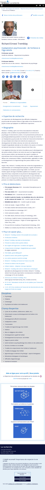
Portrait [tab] (5, 102)
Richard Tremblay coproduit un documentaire (17, 240)
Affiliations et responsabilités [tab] (18, 102)
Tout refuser (22, 477)
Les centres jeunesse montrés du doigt (16, 258)
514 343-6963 (16, 70)
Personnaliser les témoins (23, 474)
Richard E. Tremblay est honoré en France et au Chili (19, 261)
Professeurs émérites (11, 237)
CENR (29, 378)
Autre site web (22, 76)
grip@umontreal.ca (15, 72)
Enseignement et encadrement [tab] (11, 106)
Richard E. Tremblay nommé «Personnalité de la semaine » (21, 235)
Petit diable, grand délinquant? (13, 253)
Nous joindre (34, 373)
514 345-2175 (30, 70)
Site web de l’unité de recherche (11, 76)
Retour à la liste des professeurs (13, 15)
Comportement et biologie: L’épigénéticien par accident (20, 248)
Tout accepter (22, 480)
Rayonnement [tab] (34, 106)
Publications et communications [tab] (11, 110)
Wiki (18, 76)
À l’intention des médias (36, 38)
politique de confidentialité (15, 484)
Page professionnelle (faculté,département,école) (7, 76)
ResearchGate (3, 76)
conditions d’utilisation (32, 484)
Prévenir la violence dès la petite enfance (16, 243)
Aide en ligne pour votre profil (17, 373)
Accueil (3, 8)
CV (15, 76)
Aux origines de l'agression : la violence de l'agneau (19, 245)
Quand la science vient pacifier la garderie (16, 255)
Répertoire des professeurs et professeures (32, 8)
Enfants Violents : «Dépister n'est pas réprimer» (18, 266)
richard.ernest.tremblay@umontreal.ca (12, 58)
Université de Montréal (4, 2)
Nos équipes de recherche (12, 8)
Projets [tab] (25, 106)
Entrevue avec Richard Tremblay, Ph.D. (16, 277)
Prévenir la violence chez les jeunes (15, 263)
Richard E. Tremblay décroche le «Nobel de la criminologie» (21, 269)
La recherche (14, 3)
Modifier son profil (38, 15)
